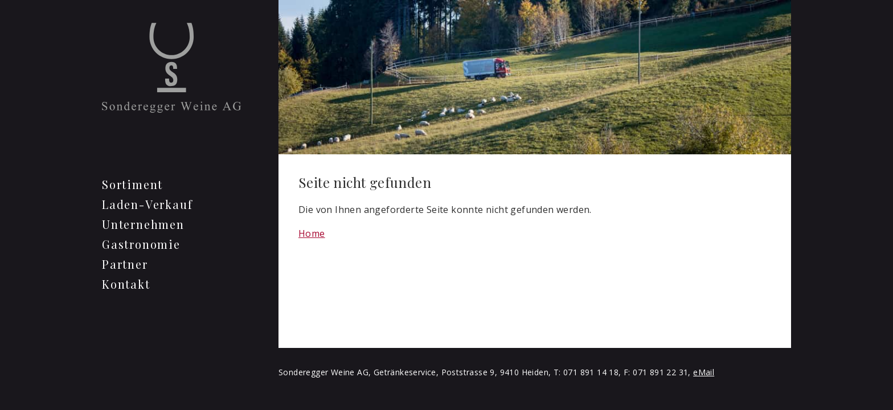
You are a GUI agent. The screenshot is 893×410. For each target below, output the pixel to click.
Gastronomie (141, 244)
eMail (703, 372)
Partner (125, 264)
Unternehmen (143, 224)
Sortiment (132, 184)
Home (311, 233)
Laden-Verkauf (147, 204)
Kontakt (126, 284)
